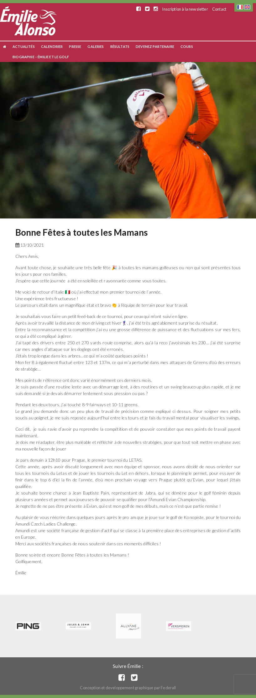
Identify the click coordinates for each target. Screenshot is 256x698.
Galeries (95, 46)
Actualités (24, 46)
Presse (75, 46)
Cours (186, 46)
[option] (128, 140)
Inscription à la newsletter (185, 9)
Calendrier (52, 46)
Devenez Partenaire (155, 46)
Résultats (119, 46)
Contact (219, 9)
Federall (168, 687)
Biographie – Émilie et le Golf (41, 57)
